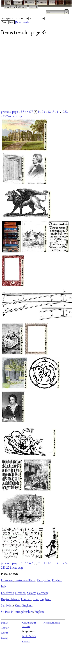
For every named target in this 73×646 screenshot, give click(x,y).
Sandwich (7, 605)
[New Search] (22, 22)
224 (8, 116)
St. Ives (5, 611)
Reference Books (51, 622)
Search (34, 7)
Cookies (10, 7)
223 (3, 116)
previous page (9, 111)
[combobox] (55, 12)
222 (65, 111)
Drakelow (7, 580)
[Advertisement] (34, 74)
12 (49, 111)
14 (56, 111)
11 (45, 111)
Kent (36, 599)
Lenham (26, 599)
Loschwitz (7, 593)
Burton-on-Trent (24, 580)
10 (41, 111)
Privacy (4, 637)
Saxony (31, 593)
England (57, 580)
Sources (42, 2)
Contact (5, 627)
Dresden (20, 593)
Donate (5, 622)
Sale (52, 2)
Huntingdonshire (22, 611)
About (22, 7)
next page (17, 116)
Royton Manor (10, 599)
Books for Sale (29, 636)
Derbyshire (43, 580)
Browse (29, 2)
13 (52, 111)
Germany (42, 593)
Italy (4, 586)
